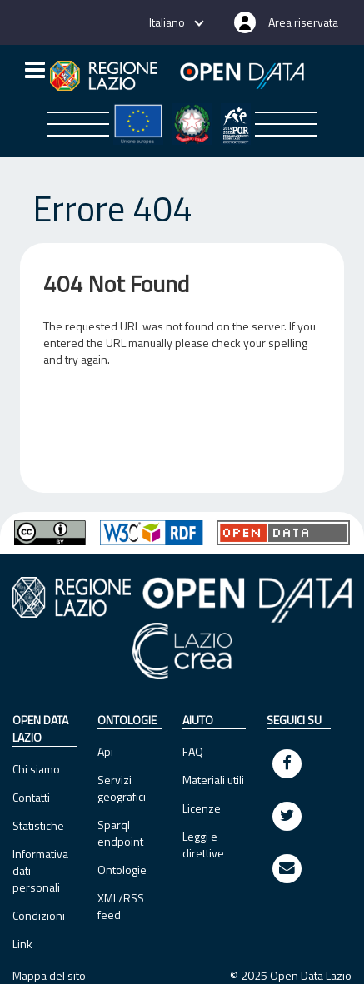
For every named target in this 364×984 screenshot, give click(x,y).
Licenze (201, 808)
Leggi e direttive (203, 844)
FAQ (192, 751)
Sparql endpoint (120, 833)
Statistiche (38, 825)
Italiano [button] (168, 22)
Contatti (31, 797)
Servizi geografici (121, 788)
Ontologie (122, 869)
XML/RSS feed (120, 906)
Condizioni (38, 915)
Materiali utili (213, 779)
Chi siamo (36, 769)
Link (22, 943)
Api (105, 751)
